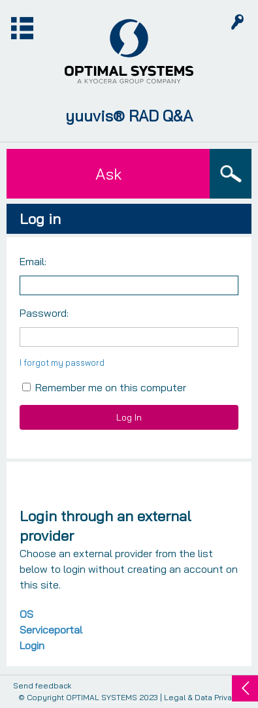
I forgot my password (62, 362)
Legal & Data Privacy (202, 697)
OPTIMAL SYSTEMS (101, 697)
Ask (108, 174)
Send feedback (42, 686)
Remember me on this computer (104, 387)
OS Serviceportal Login (51, 629)
